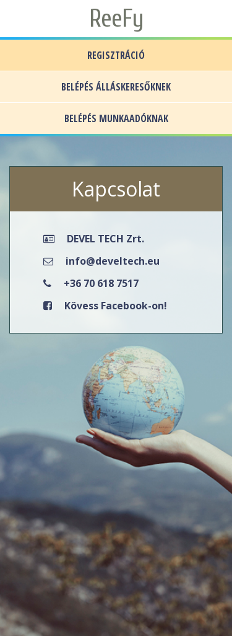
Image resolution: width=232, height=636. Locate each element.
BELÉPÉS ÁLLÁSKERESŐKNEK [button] (116, 87)
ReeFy (116, 18)
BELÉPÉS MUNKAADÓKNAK (116, 118)
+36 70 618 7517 (101, 283)
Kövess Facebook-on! (115, 305)
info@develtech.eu (113, 261)
